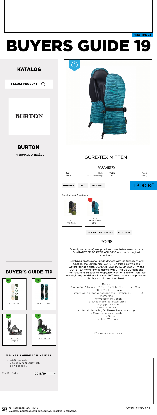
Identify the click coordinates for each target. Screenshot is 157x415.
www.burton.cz (113, 333)
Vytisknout (124, 233)
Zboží (82, 185)
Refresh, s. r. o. (143, 408)
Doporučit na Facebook (100, 233)
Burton (28, 146)
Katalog (29, 69)
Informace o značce (29, 155)
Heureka (68, 185)
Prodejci (97, 185)
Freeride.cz (142, 35)
